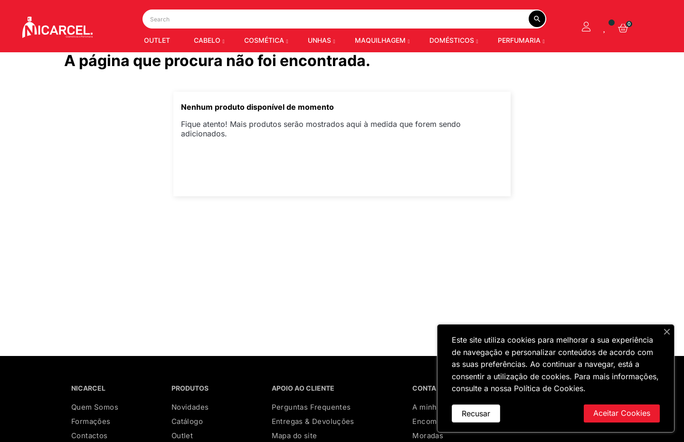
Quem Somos (94, 422)
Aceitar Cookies (621, 413)
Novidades (190, 422)
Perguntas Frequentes (311, 422)
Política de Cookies (548, 388)
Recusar (476, 413)
